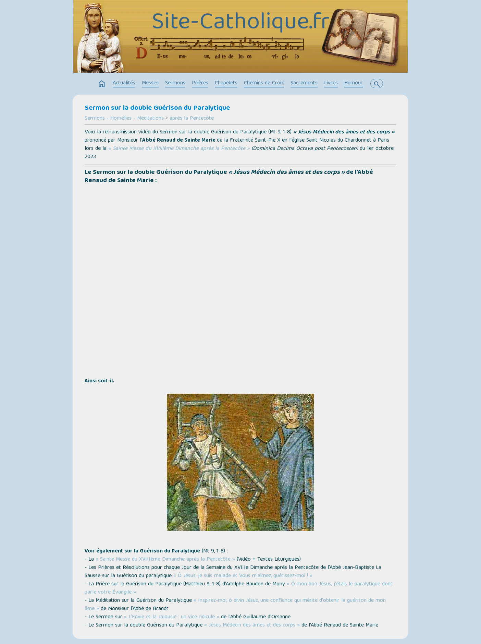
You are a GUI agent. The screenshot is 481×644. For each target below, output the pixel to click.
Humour (353, 83)
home (101, 84)
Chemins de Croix (264, 83)
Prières (200, 83)
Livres (331, 83)
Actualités (124, 83)
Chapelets (226, 83)
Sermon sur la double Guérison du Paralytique (157, 108)
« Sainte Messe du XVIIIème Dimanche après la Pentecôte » (179, 149)
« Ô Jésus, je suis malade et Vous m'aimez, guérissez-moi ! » (242, 576)
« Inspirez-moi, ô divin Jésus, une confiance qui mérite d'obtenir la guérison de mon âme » (235, 605)
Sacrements (304, 83)
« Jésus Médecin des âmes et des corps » (252, 625)
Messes (150, 83)
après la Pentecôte (192, 118)
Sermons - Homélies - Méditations (124, 118)
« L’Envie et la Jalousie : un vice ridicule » (171, 617)
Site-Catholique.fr (241, 23)
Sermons (175, 83)
